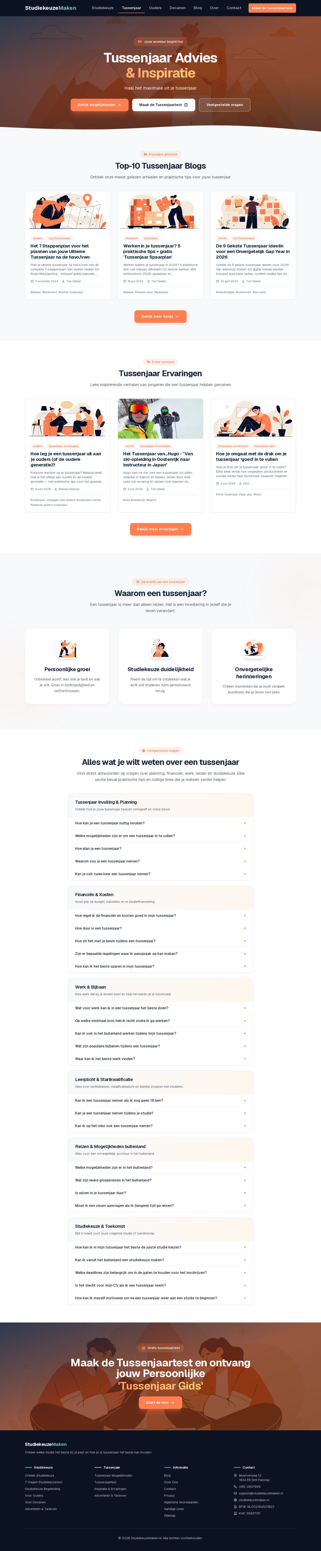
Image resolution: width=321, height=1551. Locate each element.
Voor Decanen (35, 1502)
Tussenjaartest (105, 1482)
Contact (234, 7)
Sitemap (169, 1516)
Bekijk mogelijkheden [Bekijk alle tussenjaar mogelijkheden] (99, 104)
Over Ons (171, 1482)
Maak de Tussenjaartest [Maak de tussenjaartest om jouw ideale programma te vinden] (163, 104)
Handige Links (174, 1509)
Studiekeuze (50, 7)
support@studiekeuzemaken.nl (261, 1493)
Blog (198, 7)
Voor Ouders (34, 1496)
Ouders (155, 7)
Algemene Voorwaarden (181, 1502)
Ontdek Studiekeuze (39, 1475)
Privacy (169, 1496)
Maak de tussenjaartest (272, 8)
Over (214, 7)
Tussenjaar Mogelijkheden (113, 1475)
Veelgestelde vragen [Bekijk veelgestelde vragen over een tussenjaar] (224, 104)
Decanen (178, 7)
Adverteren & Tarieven (41, 1509)
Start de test (160, 1402)
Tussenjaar (131, 7)
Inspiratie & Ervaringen (110, 1489)
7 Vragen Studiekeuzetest (43, 1482)
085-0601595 (250, 1487)
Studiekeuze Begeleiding (42, 1489)
